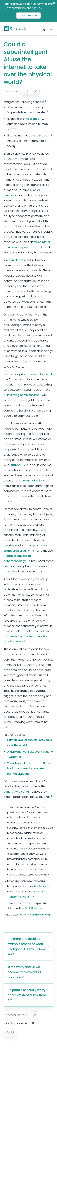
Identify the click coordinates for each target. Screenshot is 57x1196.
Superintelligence (41, 886)
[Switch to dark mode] (44, 29)
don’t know (16, 260)
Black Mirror (31, 908)
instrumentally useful (38, 374)
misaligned (32, 119)
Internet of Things (33, 480)
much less (10, 571)
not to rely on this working (34, 914)
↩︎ (51, 874)
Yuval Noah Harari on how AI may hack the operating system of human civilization (29, 768)
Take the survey (28, 15)
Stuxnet (16, 465)
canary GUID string (16, 791)
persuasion (11, 195)
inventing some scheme (23, 395)
